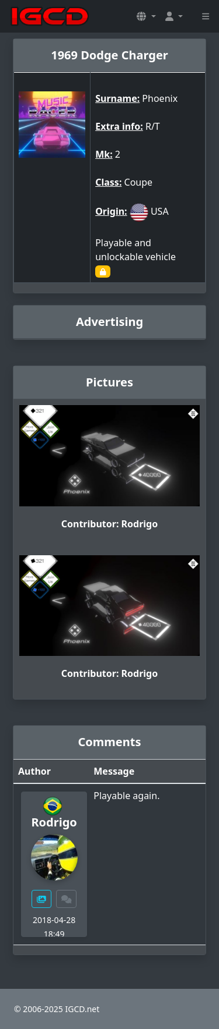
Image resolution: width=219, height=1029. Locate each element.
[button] (146, 16)
